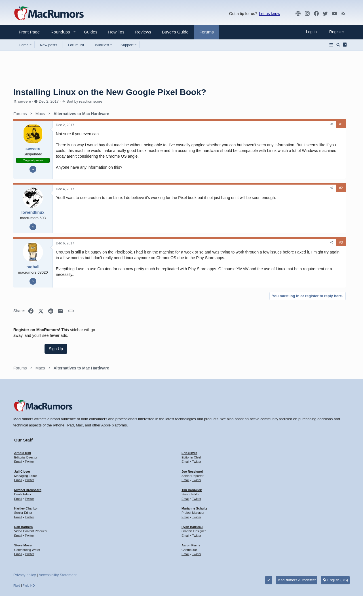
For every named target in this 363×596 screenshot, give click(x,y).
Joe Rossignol (192, 443)
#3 (254, 248)
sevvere (24, 101)
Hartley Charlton (26, 479)
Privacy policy (24, 546)
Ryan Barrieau (192, 498)
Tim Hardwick (192, 461)
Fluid (16, 557)
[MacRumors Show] (298, 13)
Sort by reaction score (84, 101)
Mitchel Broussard (27, 461)
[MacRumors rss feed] (343, 13)
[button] (58, 32)
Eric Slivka (189, 424)
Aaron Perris (191, 516)
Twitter (29, 433)
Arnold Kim (22, 424)
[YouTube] (334, 13)
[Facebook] (316, 13)
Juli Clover (22, 443)
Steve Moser (23, 516)
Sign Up (307, 146)
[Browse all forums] (331, 45)
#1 (254, 124)
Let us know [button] (269, 13)
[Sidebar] (346, 45)
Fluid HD (29, 557)
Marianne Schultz (194, 479)
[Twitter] (325, 13)
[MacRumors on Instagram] (307, 13)
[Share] (245, 124)
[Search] (338, 45)
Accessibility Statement (58, 546)
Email (18, 433)
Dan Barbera (23, 498)
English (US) (335, 551)
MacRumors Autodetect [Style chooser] (296, 551)
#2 (254, 194)
